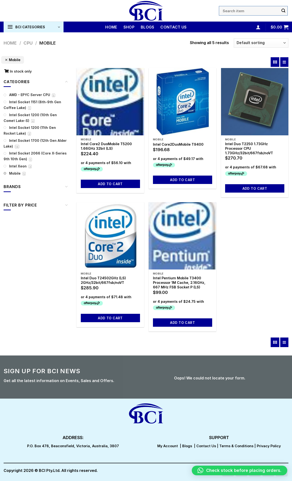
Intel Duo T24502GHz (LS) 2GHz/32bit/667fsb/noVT (103, 280)
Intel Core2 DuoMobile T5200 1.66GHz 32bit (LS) (106, 146)
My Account (167, 446)
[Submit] (283, 11)
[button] (239, 470)
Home (111, 27)
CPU (28, 43)
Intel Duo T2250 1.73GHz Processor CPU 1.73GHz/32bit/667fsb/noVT (249, 148)
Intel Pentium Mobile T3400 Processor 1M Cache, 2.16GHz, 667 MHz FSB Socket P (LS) (179, 282)
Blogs (147, 27)
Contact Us (173, 27)
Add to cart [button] (110, 184)
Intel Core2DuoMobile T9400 (178, 144)
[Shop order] (261, 43)
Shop (128, 27)
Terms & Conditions (236, 446)
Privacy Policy (269, 446)
